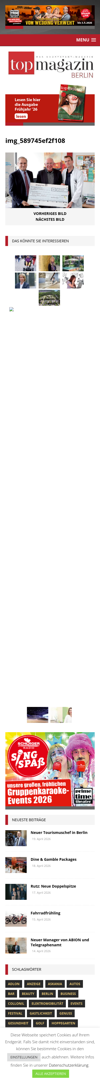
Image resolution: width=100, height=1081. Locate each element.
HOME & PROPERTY (21, 964)
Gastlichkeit (41, 613)
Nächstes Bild (50, 219)
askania (55, 584)
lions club (17, 653)
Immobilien (18, 633)
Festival (15, 613)
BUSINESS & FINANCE (22, 930)
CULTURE (12, 938)
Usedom (35, 702)
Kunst (33, 643)
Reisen (37, 682)
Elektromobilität (47, 603)
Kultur (14, 643)
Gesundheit (18, 623)
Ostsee (37, 673)
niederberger (70, 663)
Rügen (56, 682)
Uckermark (67, 692)
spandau (76, 682)
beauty (28, 594)
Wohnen (15, 712)
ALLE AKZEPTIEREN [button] (50, 1073)
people (57, 673)
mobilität (42, 663)
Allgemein (13, 921)
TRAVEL (11, 1006)
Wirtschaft (60, 702)
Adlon (13, 584)
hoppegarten (63, 623)
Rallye (76, 673)
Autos (74, 584)
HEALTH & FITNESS (20, 955)
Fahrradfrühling (45, 513)
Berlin (47, 594)
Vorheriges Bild (50, 213)
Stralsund (40, 692)
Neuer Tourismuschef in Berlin (59, 432)
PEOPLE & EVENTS (19, 989)
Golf (40, 623)
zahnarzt (38, 712)
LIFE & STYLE (15, 972)
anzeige (34, 584)
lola (38, 653)
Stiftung (16, 692)
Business (68, 594)
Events (77, 603)
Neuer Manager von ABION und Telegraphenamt (60, 542)
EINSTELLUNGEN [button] (23, 1057)
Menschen (17, 663)
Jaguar (66, 633)
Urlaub (14, 702)
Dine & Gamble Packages (54, 459)
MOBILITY (13, 981)
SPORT (10, 998)
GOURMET (13, 947)
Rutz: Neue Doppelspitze (53, 486)
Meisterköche (62, 653)
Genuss (65, 613)
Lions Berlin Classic (64, 643)
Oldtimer (16, 673)
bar (11, 594)
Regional (16, 682)
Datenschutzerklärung (68, 1065)
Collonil (16, 603)
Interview (44, 633)
